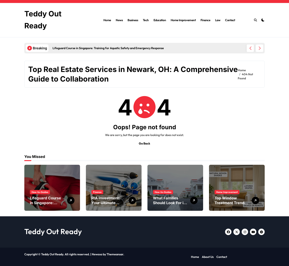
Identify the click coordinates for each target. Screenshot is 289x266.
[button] (259, 48)
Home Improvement (183, 20)
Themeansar (115, 254)
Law (217, 20)
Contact (230, 20)
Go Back (144, 143)
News (119, 20)
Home (107, 20)
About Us (208, 257)
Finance (205, 20)
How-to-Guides (40, 192)
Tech (146, 20)
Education (160, 20)
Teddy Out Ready (53, 231)
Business (133, 20)
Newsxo (97, 254)
